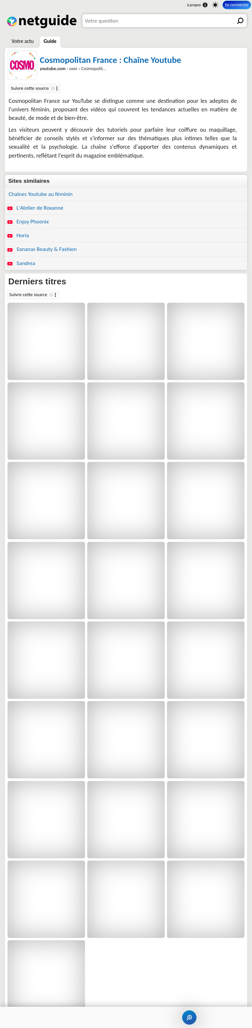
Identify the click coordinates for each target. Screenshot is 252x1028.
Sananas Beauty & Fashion (41, 249)
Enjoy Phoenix (28, 221)
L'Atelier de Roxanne (35, 207)
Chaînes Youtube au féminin (41, 194)
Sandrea (21, 263)
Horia (18, 235)
